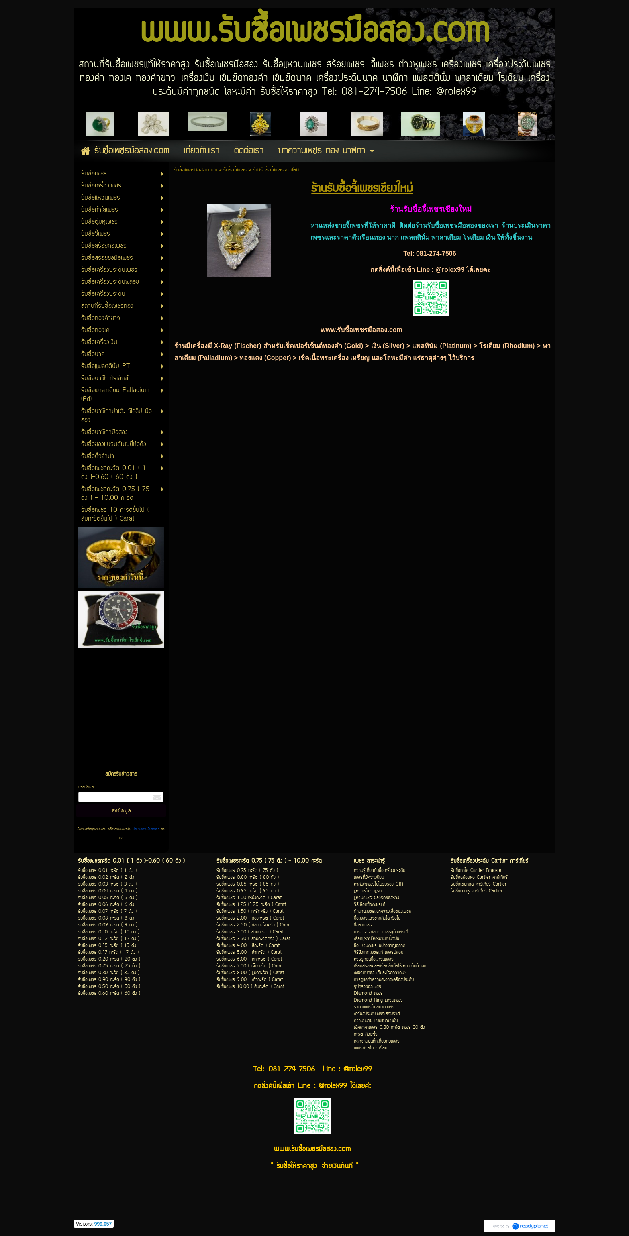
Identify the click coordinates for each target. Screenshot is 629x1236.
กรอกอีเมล (86, 787)
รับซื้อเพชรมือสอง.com (195, 170)
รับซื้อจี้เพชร (235, 170)
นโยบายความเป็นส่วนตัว (146, 829)
